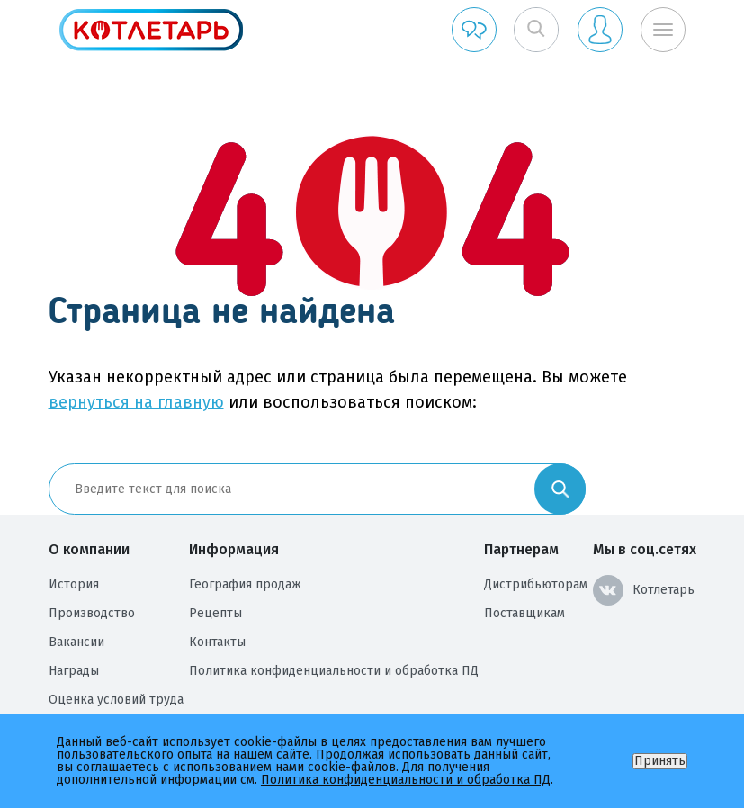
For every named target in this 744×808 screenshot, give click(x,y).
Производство (92, 613)
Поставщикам (524, 613)
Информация (234, 549)
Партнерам (521, 549)
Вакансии (76, 642)
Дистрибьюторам (535, 584)
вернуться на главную (136, 402)
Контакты (217, 642)
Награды (74, 670)
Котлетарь (644, 590)
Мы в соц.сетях (644, 549)
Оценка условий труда (116, 699)
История (74, 584)
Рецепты (215, 613)
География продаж (245, 584)
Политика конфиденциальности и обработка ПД (334, 670)
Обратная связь (474, 29)
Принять (660, 760)
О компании (89, 549)
